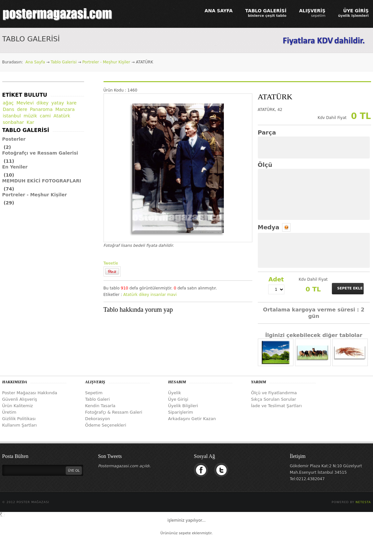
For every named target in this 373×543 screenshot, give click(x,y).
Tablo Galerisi (64, 62)
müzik (30, 115)
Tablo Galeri (97, 399)
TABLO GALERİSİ (265, 13)
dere (22, 109)
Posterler (14, 139)
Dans (9, 109)
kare (72, 102)
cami (45, 115)
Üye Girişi (178, 399)
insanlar (158, 294)
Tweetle (111, 263)
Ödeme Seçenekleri (105, 425)
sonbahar (13, 122)
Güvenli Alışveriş (19, 399)
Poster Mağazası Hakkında (29, 392)
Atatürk (130, 294)
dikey (144, 294)
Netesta (363, 502)
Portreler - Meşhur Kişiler (106, 62)
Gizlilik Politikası (19, 418)
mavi (172, 294)
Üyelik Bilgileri (183, 405)
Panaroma (41, 109)
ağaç (8, 102)
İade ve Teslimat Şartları (276, 405)
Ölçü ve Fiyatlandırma (274, 392)
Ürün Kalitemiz (17, 405)
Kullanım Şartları (19, 425)
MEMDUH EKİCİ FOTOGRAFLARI (41, 180)
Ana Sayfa (35, 62)
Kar (30, 122)
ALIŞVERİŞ (312, 13)
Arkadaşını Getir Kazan (192, 418)
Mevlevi (25, 102)
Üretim (9, 412)
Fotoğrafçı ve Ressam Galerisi (40, 153)
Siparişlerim (180, 412)
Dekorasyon (97, 418)
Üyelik (174, 392)
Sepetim (94, 392)
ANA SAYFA (218, 10)
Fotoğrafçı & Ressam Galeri (113, 412)
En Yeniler (15, 166)
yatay (57, 102)
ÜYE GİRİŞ (353, 13)
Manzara (65, 109)
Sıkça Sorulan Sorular (273, 399)
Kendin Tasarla (100, 405)
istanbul (12, 115)
